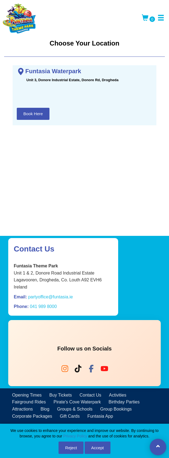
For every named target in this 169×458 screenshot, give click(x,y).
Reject (71, 447)
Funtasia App (100, 416)
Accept (97, 447)
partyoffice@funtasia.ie (50, 297)
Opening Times (27, 395)
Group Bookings (116, 409)
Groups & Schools (75, 409)
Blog (45, 409)
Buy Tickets (60, 395)
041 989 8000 (43, 306)
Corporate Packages (32, 416)
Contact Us (90, 395)
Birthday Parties (124, 402)
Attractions (22, 409)
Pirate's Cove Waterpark (77, 402)
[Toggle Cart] (148, 19)
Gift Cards (70, 416)
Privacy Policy (75, 436)
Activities (117, 395)
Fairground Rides (29, 402)
